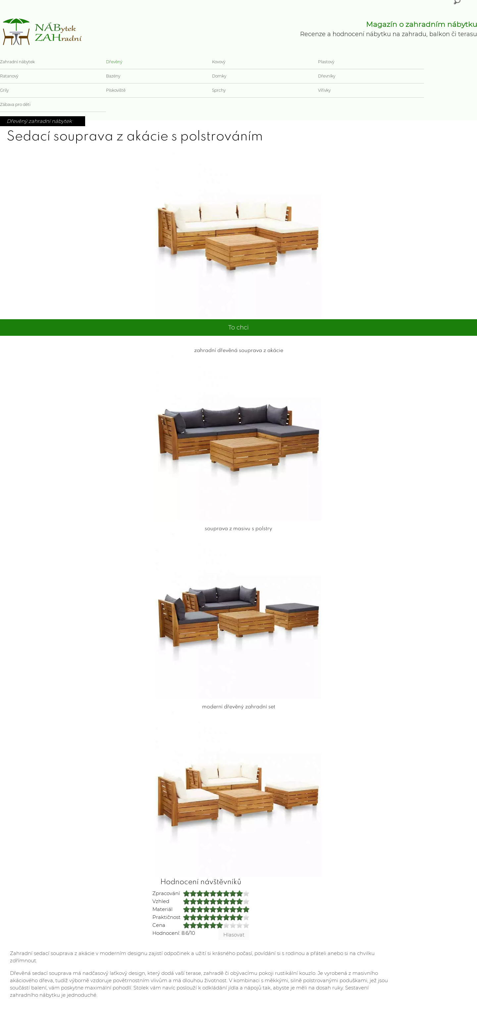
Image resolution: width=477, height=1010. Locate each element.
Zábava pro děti (15, 104)
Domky (219, 76)
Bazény (113, 76)
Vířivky (324, 90)
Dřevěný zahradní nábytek (39, 121)
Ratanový (9, 76)
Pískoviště (116, 90)
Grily (4, 90)
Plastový (326, 61)
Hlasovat (233, 935)
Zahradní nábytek (17, 61)
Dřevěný (114, 61)
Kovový (218, 61)
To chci (238, 327)
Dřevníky (326, 76)
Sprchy (219, 90)
